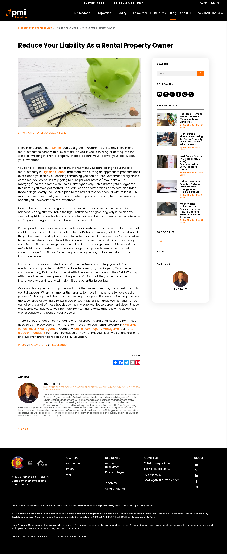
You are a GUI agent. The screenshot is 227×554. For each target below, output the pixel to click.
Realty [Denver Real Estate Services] (122, 13)
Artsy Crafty (39, 345)
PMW (117, 505)
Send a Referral (115, 488)
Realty (70, 469)
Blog (173, 13)
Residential (73, 463)
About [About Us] (184, 13)
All (161, 241)
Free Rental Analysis (209, 13)
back (23, 429)
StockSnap (59, 345)
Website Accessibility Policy (141, 517)
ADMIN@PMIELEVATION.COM (161, 480)
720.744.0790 (212, 3)
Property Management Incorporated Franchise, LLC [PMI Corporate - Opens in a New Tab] (30, 480)
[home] (16, 13)
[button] (159, 94)
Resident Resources (112, 465)
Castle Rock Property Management (98, 329)
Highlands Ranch (53, 172)
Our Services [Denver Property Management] (81, 13)
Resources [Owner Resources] (140, 13)
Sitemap (128, 505)
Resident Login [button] (114, 472)
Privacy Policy (145, 505)
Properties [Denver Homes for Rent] (104, 13)
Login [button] (69, 474)
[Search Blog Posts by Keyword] (177, 73)
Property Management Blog (35, 27)
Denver (57, 148)
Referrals (160, 13)
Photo (22, 345)
